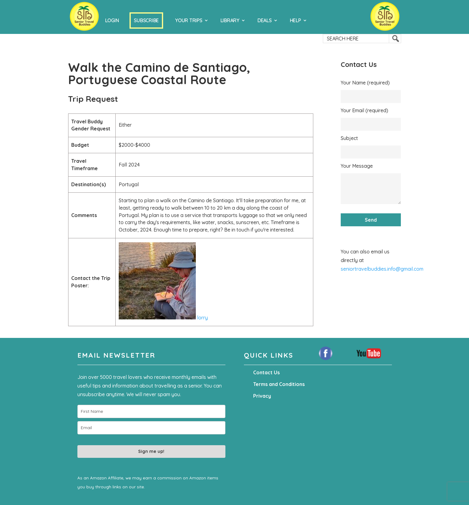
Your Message (357, 166)
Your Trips (188, 20)
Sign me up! (151, 451)
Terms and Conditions (279, 384)
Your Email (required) (364, 110)
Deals (264, 20)
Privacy (262, 396)
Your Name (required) (365, 83)
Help (295, 20)
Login (112, 20)
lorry (163, 317)
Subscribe (146, 20)
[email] (151, 427)
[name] (151, 411)
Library (229, 20)
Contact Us (266, 372)
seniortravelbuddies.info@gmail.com (382, 269)
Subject (349, 138)
